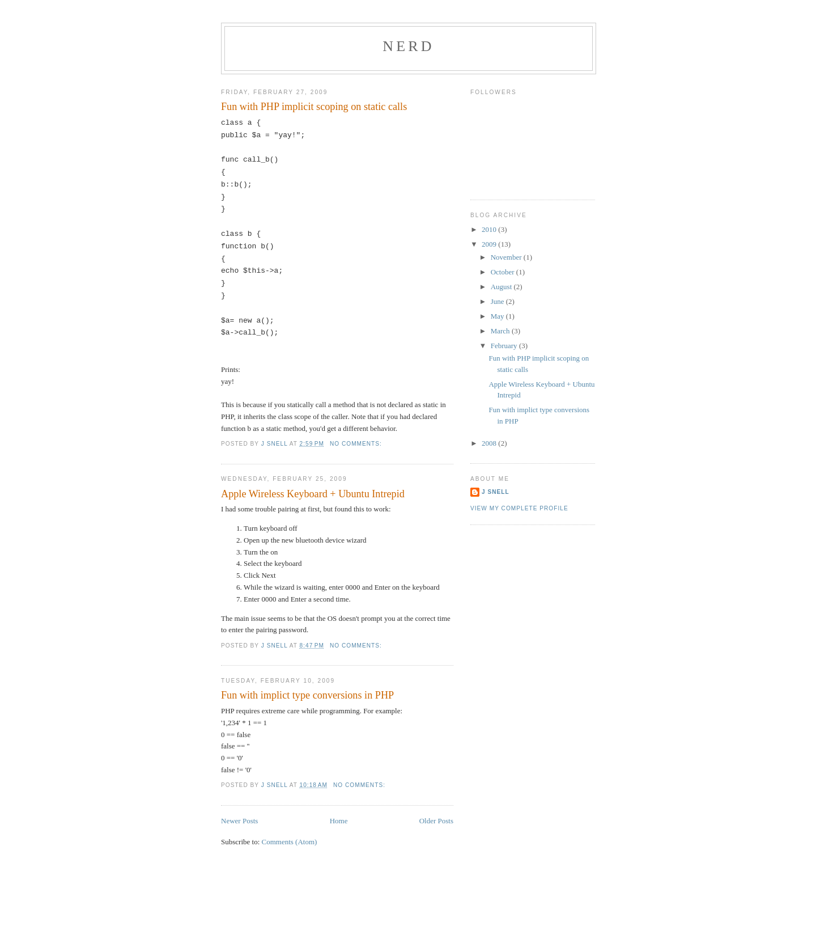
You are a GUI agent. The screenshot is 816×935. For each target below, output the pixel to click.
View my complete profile (519, 508)
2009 (490, 244)
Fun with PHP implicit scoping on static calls (314, 106)
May (498, 316)
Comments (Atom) (289, 841)
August (502, 286)
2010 (490, 229)
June (498, 301)
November (507, 257)
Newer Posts (239, 820)
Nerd (408, 46)
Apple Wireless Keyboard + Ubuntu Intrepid (313, 494)
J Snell (495, 492)
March (501, 331)
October (503, 272)
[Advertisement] (408, 908)
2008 (490, 443)
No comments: (357, 444)
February (505, 345)
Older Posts (436, 820)
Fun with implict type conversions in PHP (307, 695)
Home (339, 820)
